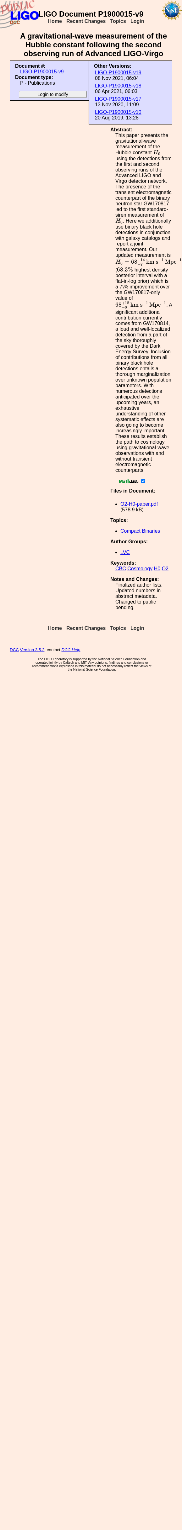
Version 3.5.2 (32, 649)
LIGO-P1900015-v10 (118, 112)
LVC (125, 552)
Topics (118, 21)
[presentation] (157, 153)
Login (137, 21)
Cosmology (139, 568)
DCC (14, 649)
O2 (165, 568)
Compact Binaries (140, 531)
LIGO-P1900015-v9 (42, 71)
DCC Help (71, 649)
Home (55, 21)
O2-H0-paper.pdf (139, 504)
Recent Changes (86, 21)
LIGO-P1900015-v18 (118, 85)
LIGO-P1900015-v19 (118, 72)
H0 (157, 568)
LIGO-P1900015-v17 (118, 99)
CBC (120, 568)
